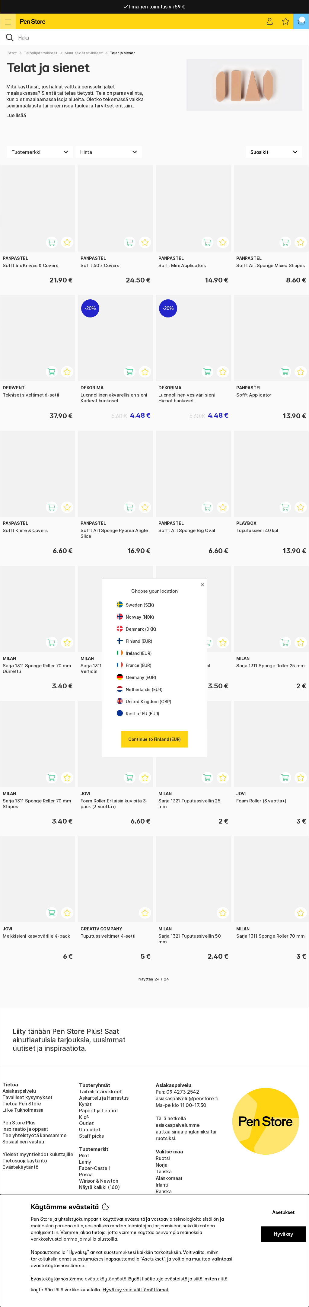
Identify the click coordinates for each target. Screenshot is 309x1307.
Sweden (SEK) (135, 604)
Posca (86, 1175)
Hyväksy (283, 1234)
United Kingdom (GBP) (144, 701)
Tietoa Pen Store (21, 1104)
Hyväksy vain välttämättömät (136, 1290)
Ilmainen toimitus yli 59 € (154, 7)
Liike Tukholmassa (22, 1110)
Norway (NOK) (135, 617)
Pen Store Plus (18, 1123)
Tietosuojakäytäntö (24, 1161)
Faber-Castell (94, 1168)
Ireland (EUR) (134, 653)
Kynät (85, 1104)
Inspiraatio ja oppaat (25, 1129)
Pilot (84, 1155)
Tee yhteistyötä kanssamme (34, 1135)
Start (12, 53)
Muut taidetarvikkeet (84, 53)
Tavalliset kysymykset (27, 1097)
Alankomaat (169, 1178)
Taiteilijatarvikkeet (40, 53)
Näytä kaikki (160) (99, 1187)
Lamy (85, 1162)
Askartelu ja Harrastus (104, 1098)
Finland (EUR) (134, 641)
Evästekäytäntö (20, 1167)
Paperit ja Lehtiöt (98, 1111)
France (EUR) (134, 665)
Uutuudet (89, 1130)
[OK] (154, 37)
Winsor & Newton (98, 1181)
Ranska (164, 1191)
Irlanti (162, 1185)
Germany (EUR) (136, 677)
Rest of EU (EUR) (138, 713)
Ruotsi (163, 1158)
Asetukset (283, 1212)
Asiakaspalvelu (19, 1091)
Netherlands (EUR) (140, 689)
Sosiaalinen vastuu (23, 1142)
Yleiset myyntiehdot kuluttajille (37, 1154)
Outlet (86, 1123)
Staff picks (91, 1136)
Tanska (164, 1171)
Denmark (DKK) (136, 629)
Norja (161, 1165)
